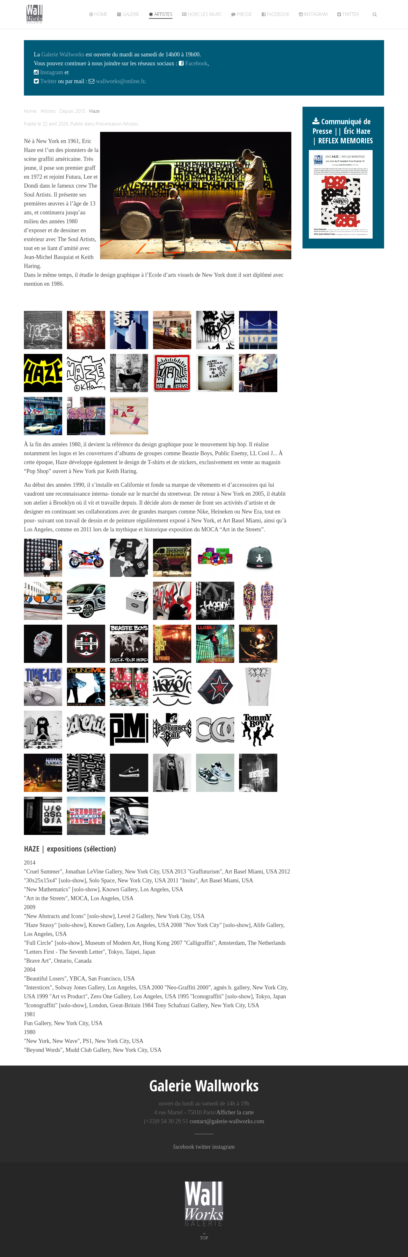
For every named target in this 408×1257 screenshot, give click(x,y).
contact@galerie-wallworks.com (227, 1121)
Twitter (48, 81)
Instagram (313, 14)
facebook (183, 1147)
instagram (223, 1147)
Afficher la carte (235, 1112)
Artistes (160, 14)
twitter (348, 14)
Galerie (128, 14)
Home (98, 14)
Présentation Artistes (117, 124)
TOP (204, 1238)
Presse (241, 14)
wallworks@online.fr (120, 81)
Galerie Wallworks (62, 54)
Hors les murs (202, 14)
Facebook (275, 14)
